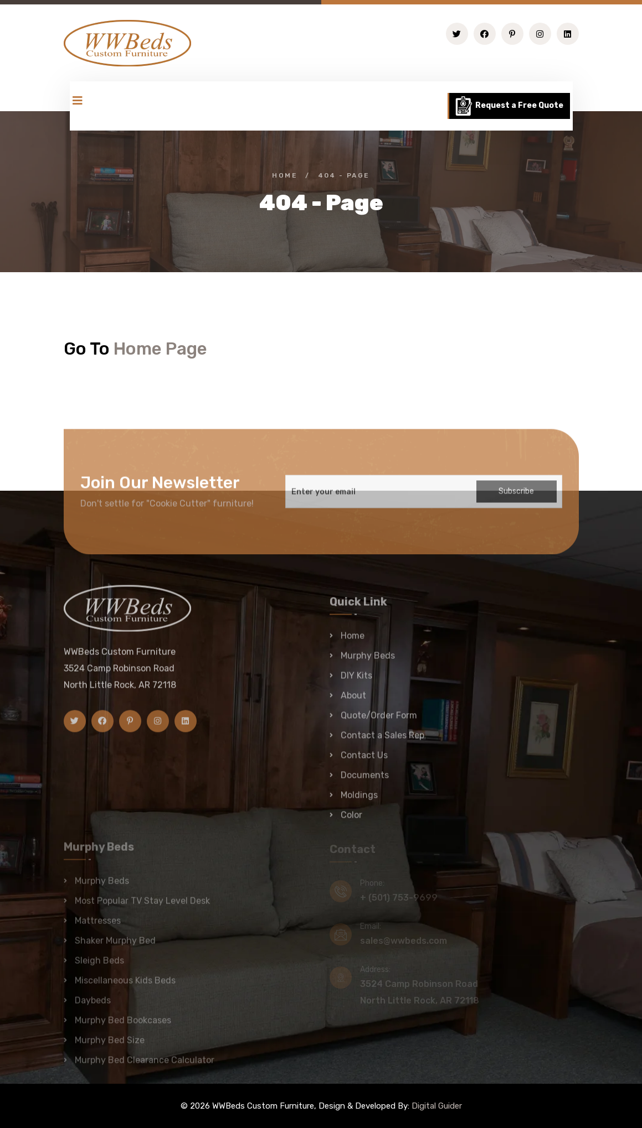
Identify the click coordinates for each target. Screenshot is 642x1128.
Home (284, 175)
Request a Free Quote (508, 106)
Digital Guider (437, 1106)
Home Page (160, 348)
